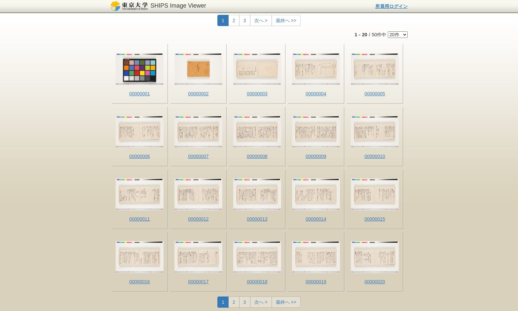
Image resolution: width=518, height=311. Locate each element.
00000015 (374, 219)
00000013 (257, 219)
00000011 (139, 219)
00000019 (316, 281)
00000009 (316, 156)
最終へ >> (286, 20)
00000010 (374, 156)
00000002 (198, 93)
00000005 (374, 93)
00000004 (316, 93)
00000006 (139, 156)
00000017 (198, 281)
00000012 (198, 219)
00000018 (257, 281)
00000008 (257, 156)
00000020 (374, 281)
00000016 (139, 281)
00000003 (257, 93)
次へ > (261, 20)
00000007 (198, 156)
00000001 (139, 93)
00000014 (316, 219)
